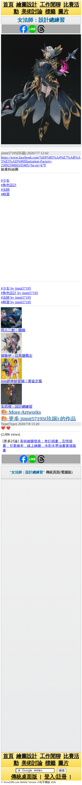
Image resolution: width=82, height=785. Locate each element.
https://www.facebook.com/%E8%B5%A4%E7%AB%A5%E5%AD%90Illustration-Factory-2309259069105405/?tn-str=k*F (40, 161)
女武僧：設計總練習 (16, 406)
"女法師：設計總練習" (27, 472)
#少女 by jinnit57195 (16, 288)
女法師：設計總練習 (41, 20)
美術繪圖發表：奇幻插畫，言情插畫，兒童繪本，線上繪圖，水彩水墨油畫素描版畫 (39, 445)
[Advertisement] (41, 238)
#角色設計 (9, 185)
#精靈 (5, 194)
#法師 (5, 189)
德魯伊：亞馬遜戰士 (16, 355)
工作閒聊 (50, 4)
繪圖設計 (26, 4)
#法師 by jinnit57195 (16, 297)
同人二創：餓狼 (13, 330)
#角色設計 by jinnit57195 (19, 293)
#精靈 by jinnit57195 (16, 302)
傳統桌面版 (24, 777)
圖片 (63, 11)
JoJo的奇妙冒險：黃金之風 (21, 381)
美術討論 (31, 11)
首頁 (8, 4)
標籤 (50, 11)
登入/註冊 (55, 777)
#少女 (5, 180)
